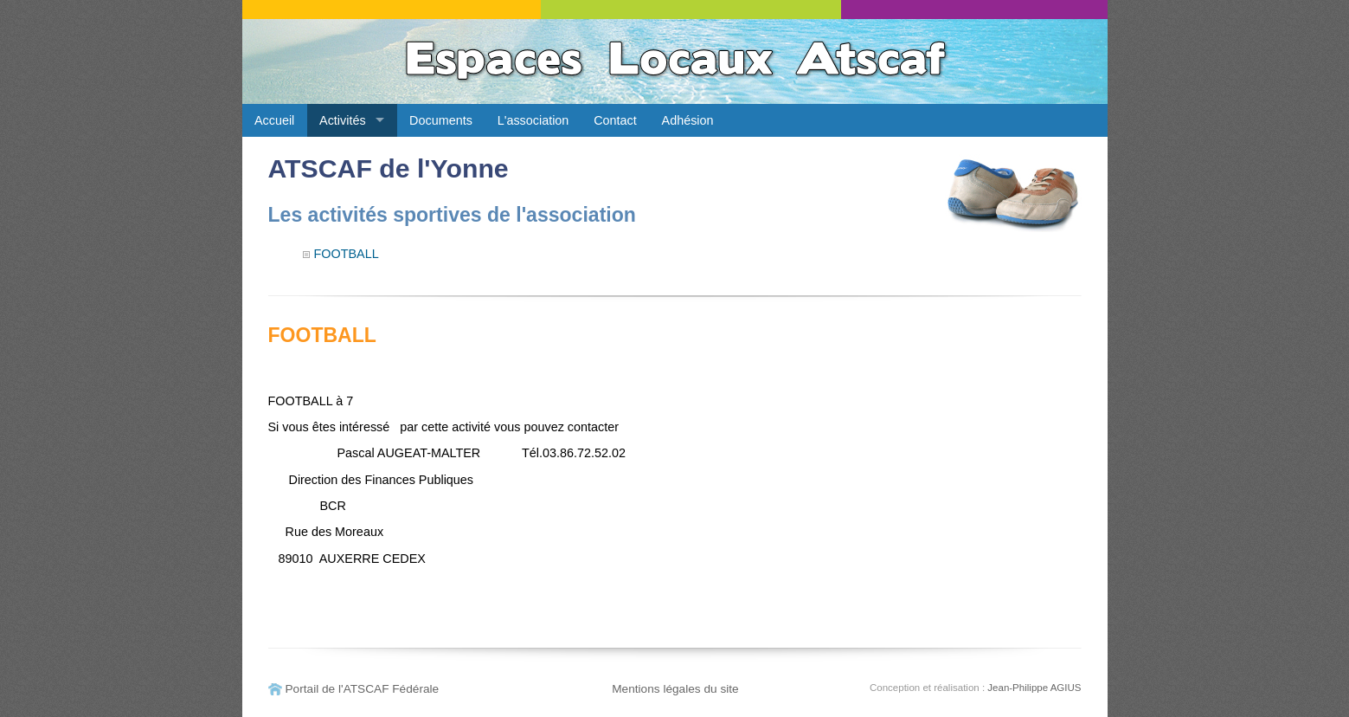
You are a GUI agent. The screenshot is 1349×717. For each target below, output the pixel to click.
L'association (533, 120)
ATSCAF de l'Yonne (388, 168)
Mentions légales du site (675, 688)
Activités (342, 120)
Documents (440, 120)
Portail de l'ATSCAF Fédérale (363, 688)
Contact (615, 120)
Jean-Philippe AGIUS (1034, 687)
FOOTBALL (346, 254)
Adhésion (688, 120)
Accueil (274, 120)
